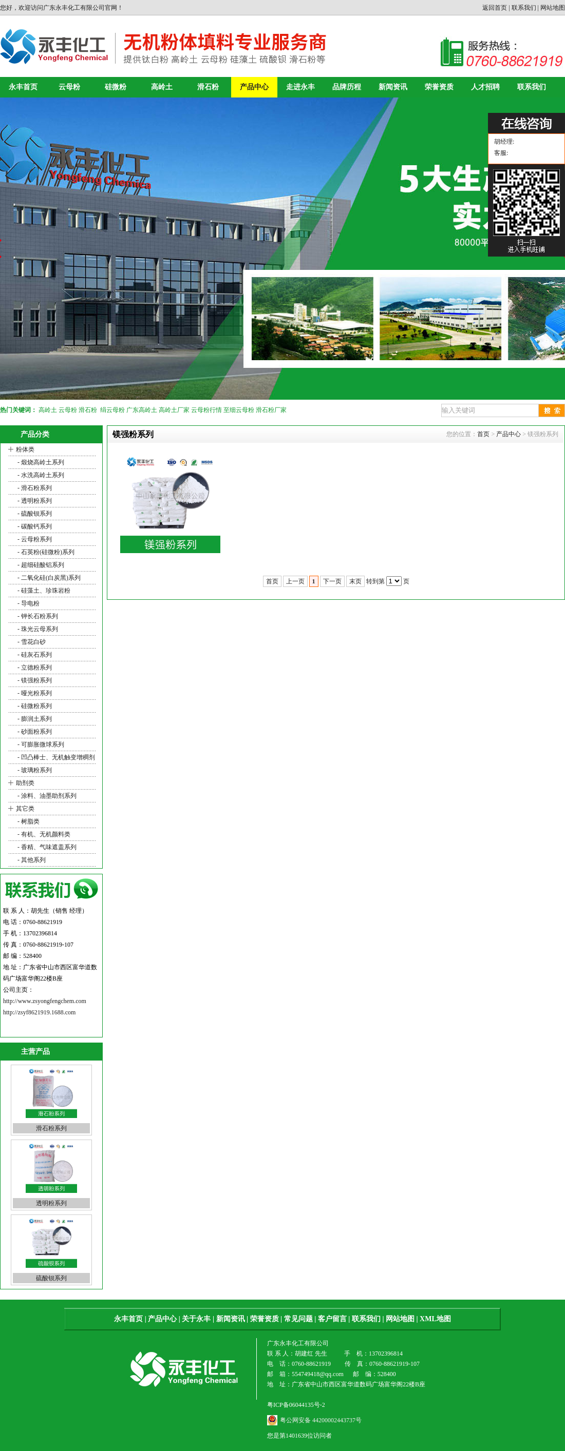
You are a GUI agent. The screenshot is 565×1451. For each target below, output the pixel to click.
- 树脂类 (28, 821)
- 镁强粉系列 (34, 680)
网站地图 (552, 7)
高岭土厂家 (174, 410)
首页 (483, 434)
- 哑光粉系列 (34, 693)
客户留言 (332, 1319)
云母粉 (69, 87)
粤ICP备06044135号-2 (296, 1404)
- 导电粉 (28, 603)
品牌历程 (346, 87)
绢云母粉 (112, 410)
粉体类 (25, 449)
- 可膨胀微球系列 (40, 744)
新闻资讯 (393, 87)
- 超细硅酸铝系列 (40, 564)
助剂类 (25, 783)
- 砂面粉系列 (34, 731)
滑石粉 (208, 87)
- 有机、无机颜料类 (43, 834)
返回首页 (494, 7)
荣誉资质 (439, 87)
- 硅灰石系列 (34, 654)
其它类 (25, 808)
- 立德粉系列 (34, 667)
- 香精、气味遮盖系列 (46, 847)
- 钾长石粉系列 (37, 616)
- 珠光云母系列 (37, 629)
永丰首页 (23, 87)
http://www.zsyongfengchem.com (44, 1001)
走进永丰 (300, 87)
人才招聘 (485, 87)
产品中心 (254, 87)
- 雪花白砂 (31, 641)
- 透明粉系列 (34, 500)
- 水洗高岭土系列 (40, 475)
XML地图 (435, 1319)
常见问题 (298, 1319)
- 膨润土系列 (34, 718)
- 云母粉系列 (34, 539)
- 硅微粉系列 (34, 706)
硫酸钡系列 (51, 1278)
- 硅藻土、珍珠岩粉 (43, 590)
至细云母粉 (238, 410)
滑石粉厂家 (271, 410)
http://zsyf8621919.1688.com (39, 1012)
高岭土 (162, 87)
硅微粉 (115, 87)
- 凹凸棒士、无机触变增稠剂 (55, 757)
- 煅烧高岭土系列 (40, 462)
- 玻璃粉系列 (34, 770)
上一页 (295, 581)
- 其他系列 (31, 860)
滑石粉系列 (51, 1128)
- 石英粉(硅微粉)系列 (45, 552)
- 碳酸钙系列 (34, 526)
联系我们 (524, 7)
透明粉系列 (51, 1203)
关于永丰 (196, 1319)
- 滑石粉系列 (34, 488)
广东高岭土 (141, 410)
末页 (355, 581)
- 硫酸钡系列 (34, 513)
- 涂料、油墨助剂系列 (46, 795)
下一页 (332, 581)
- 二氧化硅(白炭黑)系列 (48, 577)
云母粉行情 (206, 410)
